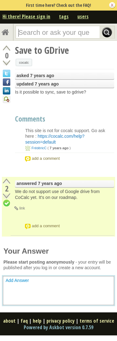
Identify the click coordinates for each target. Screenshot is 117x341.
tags (64, 16)
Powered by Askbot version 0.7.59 (58, 327)
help (37, 320)
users (83, 16)
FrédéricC (39, 148)
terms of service (97, 320)
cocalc (24, 62)
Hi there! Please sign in (26, 16)
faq (24, 320)
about (9, 320)
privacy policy (60, 320)
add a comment (46, 158)
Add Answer (17, 280)
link (22, 208)
